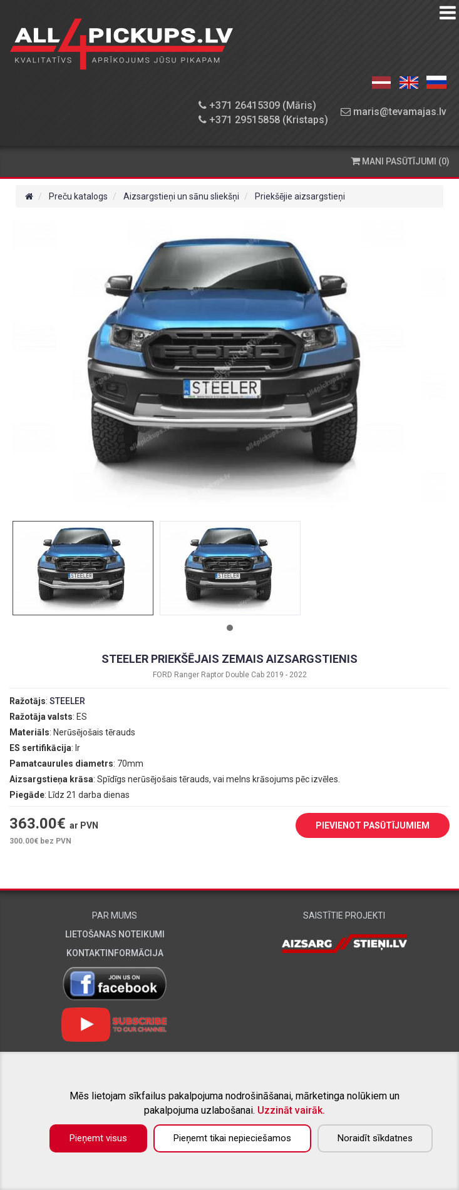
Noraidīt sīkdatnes (375, 1138)
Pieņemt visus (98, 1138)
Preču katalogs (78, 196)
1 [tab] (230, 628)
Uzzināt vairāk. (291, 1110)
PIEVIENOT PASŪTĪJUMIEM (363, 826)
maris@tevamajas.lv (393, 112)
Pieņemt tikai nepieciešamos (232, 1138)
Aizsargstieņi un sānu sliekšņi (181, 196)
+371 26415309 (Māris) (257, 105)
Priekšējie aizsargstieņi (300, 196)
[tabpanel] (83, 568)
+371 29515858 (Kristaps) (263, 120)
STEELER (67, 701)
